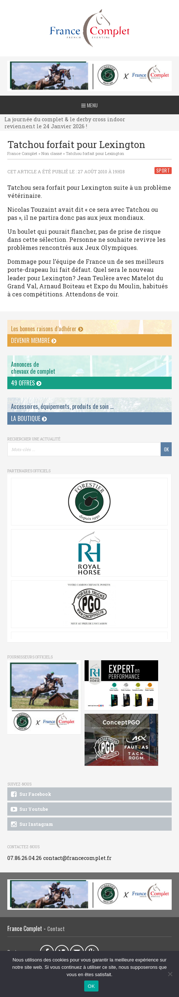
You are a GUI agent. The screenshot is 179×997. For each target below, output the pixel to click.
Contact (56, 929)
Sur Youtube (29, 809)
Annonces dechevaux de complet (33, 368)
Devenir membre (33, 340)
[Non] (170, 974)
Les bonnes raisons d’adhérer (47, 328)
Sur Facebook (30, 794)
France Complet (22, 153)
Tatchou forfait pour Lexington (95, 153)
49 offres (26, 383)
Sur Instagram (31, 824)
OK (91, 986)
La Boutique (29, 418)
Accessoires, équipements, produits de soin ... (62, 406)
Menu (89, 105)
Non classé (51, 153)
